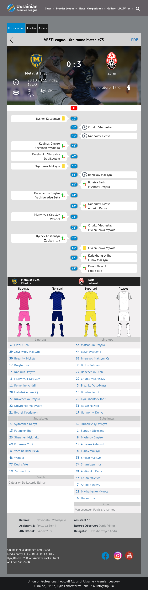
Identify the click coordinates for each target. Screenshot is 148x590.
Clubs (48, 8)
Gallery (111, 8)
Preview (31, 28)
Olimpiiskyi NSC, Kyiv (41, 92)
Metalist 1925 (36, 73)
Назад (11, 40)
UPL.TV (122, 8)
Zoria (112, 73)
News (82, 8)
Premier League (65, 8)
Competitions (95, 8)
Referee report (16, 28)
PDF (134, 39)
